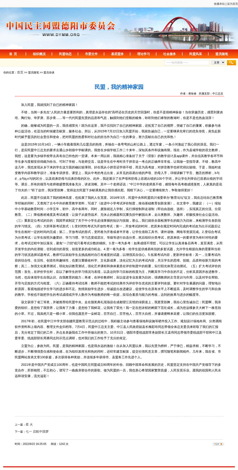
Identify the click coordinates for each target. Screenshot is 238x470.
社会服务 (169, 54)
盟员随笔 (221, 54)
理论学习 (143, 54)
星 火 (29, 424)
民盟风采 (195, 54)
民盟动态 (65, 54)
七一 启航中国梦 (37, 431)
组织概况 (39, 54)
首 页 (13, 54)
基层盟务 (117, 54)
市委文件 (91, 54)
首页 (20, 72)
